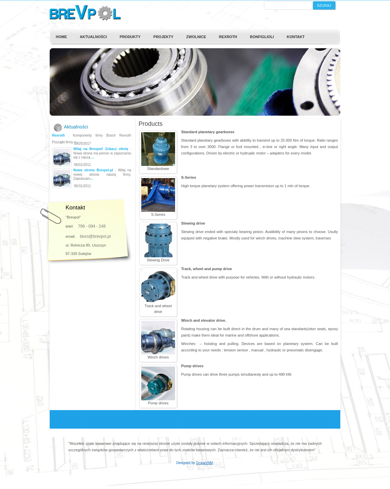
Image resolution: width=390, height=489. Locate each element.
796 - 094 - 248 (91, 226)
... (77, 142)
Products (151, 123)
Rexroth (58, 135)
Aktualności (76, 127)
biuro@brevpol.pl (95, 236)
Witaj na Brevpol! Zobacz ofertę (100, 149)
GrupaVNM (204, 463)
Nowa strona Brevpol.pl (93, 170)
